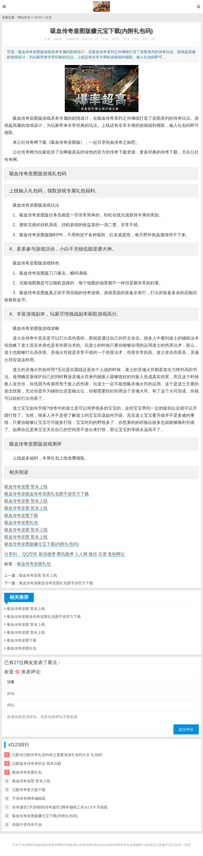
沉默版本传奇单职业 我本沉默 (36, 763)
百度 (102, 554)
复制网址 (116, 554)
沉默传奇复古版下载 (28, 790)
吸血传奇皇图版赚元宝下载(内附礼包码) (41, 544)
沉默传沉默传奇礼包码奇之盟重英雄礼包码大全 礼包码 (57, 755)
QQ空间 (29, 554)
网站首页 (24, 17)
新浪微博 (47, 554)
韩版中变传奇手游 (27, 824)
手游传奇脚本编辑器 (28, 798)
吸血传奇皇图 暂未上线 (26, 486)
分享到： (12, 554)
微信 (93, 554)
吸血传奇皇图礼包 (21, 522)
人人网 (81, 554)
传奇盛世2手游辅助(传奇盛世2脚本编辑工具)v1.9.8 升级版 (60, 807)
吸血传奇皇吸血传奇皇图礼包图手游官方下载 (46, 494)
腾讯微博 (65, 554)
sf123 (38, 17)
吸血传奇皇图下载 (21, 515)
